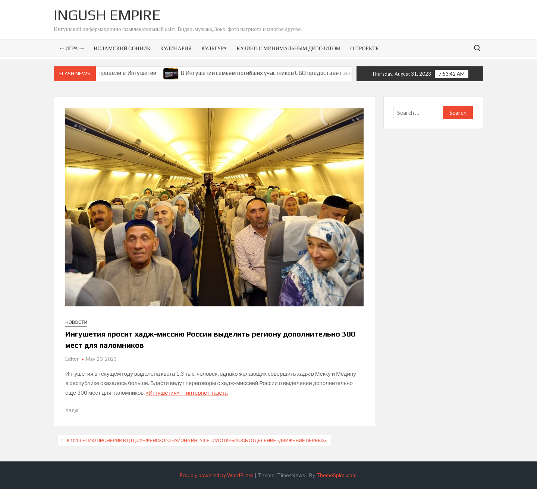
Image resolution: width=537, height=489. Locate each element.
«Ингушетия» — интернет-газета (186, 392)
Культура (214, 48)
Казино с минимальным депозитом (288, 48)
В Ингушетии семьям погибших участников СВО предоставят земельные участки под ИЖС (304, 73)
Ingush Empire (107, 14)
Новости (76, 322)
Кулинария (175, 48)
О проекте (364, 48)
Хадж (71, 410)
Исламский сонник (122, 48)
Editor (72, 359)
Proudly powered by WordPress (216, 475)
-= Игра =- (71, 48)
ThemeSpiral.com (336, 475)
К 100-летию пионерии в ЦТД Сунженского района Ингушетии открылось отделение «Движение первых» (197, 440)
